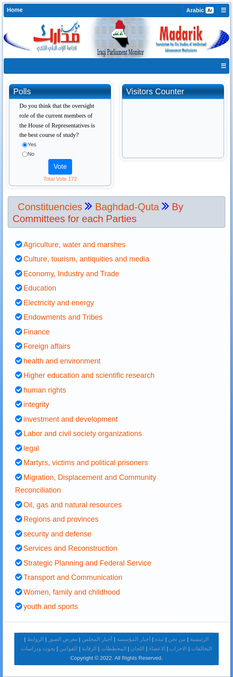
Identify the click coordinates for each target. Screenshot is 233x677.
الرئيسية (199, 639)
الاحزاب (178, 648)
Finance (36, 332)
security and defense (57, 534)
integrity (36, 404)
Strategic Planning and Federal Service (87, 563)
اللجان (138, 648)
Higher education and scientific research (88, 375)
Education (39, 288)
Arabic (200, 10)
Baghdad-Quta (128, 206)
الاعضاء (157, 648)
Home (15, 10)
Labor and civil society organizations (82, 433)
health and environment (61, 361)
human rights (44, 390)
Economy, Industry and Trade (71, 274)
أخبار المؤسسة (134, 639)
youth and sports (50, 606)
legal (31, 448)
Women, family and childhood (71, 592)
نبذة (159, 639)
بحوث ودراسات (38, 648)
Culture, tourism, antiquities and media (86, 259)
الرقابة (89, 648)
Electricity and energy (58, 303)
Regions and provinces (60, 519)
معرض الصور (63, 639)
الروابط (35, 639)
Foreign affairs (46, 346)
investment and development (70, 419)
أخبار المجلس (97, 639)
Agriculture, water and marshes (74, 245)
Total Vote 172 (60, 179)
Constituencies (50, 206)
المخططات (114, 648)
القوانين (68, 648)
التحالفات (201, 648)
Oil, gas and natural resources (72, 505)
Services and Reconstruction (70, 548)
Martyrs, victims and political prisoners (85, 463)
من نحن (177, 639)
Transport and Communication (72, 577)
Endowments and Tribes (62, 317)
